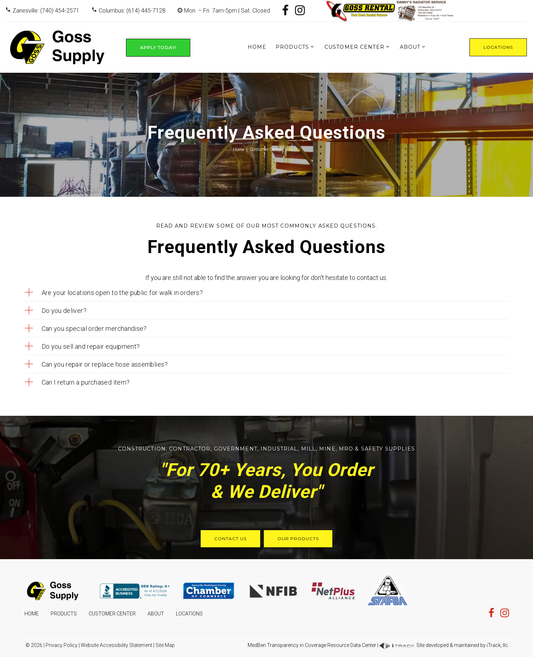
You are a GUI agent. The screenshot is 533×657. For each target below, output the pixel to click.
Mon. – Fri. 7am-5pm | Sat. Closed (227, 10)
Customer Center (354, 47)
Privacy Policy (62, 645)
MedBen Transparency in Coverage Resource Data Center (312, 645)
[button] (266, 292)
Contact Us (230, 538)
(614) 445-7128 (145, 10)
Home (257, 47)
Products (292, 47)
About (410, 47)
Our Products (298, 538)
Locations (498, 47)
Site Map (165, 645)
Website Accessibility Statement (116, 645)
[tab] (266, 292)
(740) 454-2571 (59, 10)
